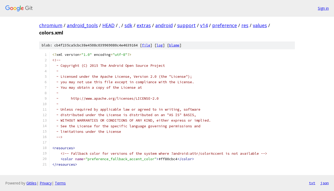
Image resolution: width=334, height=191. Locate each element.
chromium (50, 25)
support (186, 25)
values (260, 25)
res (244, 25)
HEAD (108, 25)
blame (174, 45)
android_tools (82, 25)
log (160, 45)
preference (224, 25)
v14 (204, 25)
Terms (60, 183)
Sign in (323, 8)
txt (312, 183)
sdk (128, 25)
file (146, 45)
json (324, 183)
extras (144, 25)
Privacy (46, 183)
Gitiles (31, 183)
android (164, 25)
